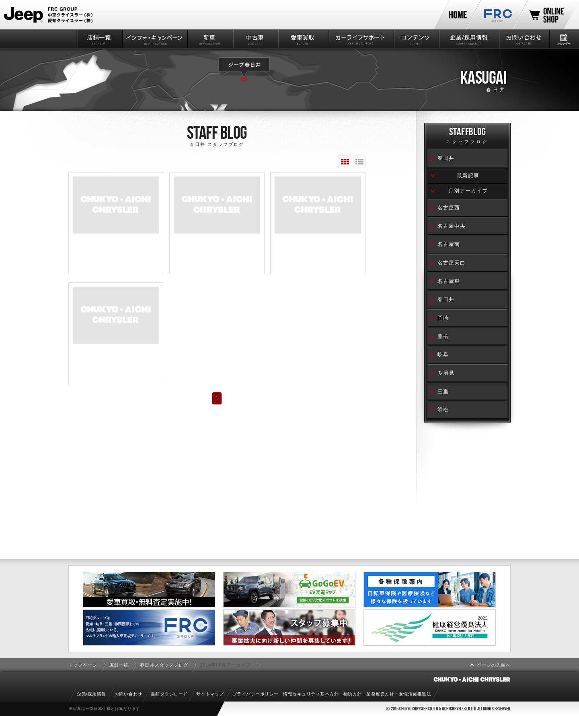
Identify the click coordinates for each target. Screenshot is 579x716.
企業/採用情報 (468, 39)
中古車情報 (255, 39)
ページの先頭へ (494, 665)
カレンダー (564, 39)
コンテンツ (416, 39)
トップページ (82, 665)
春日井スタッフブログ (164, 665)
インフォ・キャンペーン (154, 39)
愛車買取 (302, 39)
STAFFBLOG (467, 137)
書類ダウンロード (169, 693)
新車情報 (209, 39)
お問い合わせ (524, 39)
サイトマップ (210, 693)
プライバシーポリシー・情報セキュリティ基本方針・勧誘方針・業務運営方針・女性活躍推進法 (331, 693)
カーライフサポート (360, 39)
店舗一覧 (99, 39)
